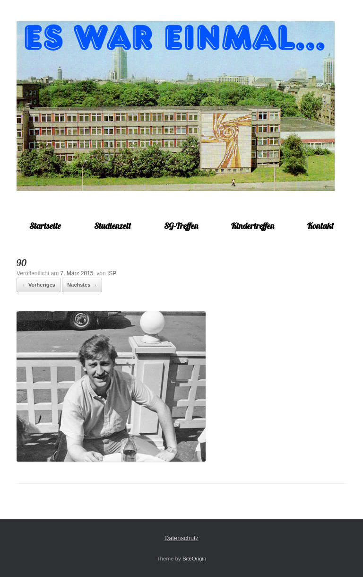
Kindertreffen (252, 225)
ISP (111, 273)
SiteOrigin (194, 558)
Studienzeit (112, 225)
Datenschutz (181, 538)
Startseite (45, 225)
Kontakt (320, 225)
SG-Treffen (181, 225)
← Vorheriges (38, 285)
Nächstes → (82, 285)
